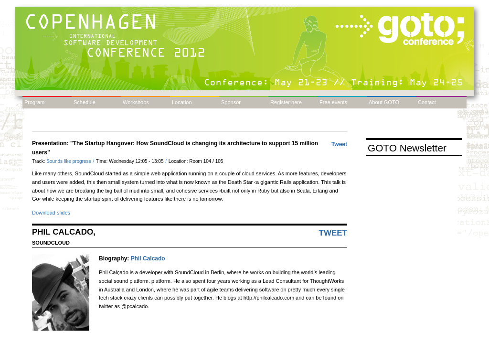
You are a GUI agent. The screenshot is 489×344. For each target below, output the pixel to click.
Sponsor (231, 102)
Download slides (51, 212)
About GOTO (384, 102)
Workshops (136, 102)
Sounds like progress (69, 161)
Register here (286, 102)
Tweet (339, 144)
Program (34, 102)
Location (182, 102)
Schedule (85, 102)
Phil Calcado (148, 258)
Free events (333, 102)
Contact (427, 102)
